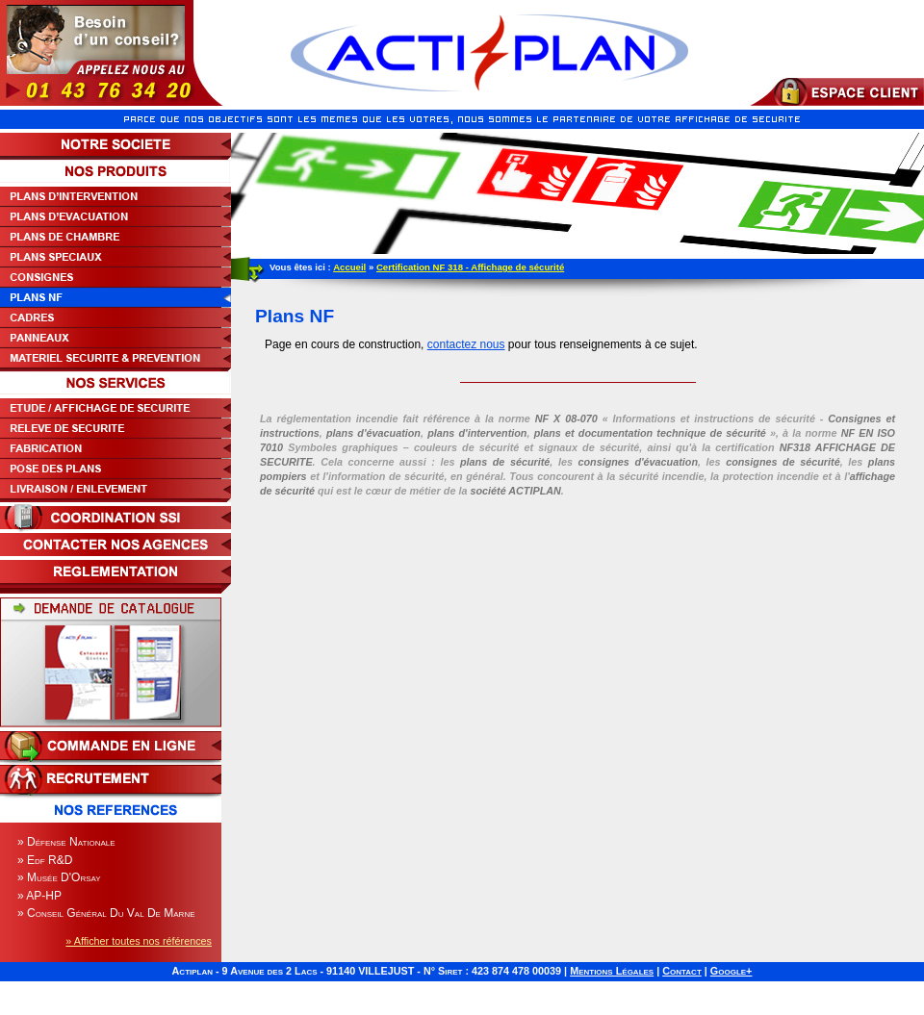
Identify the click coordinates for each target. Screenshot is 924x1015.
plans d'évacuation (373, 433)
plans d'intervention (476, 433)
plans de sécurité (505, 462)
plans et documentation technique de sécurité (650, 433)
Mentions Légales (612, 971)
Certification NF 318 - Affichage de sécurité (470, 267)
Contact (682, 971)
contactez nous (466, 344)
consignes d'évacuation (638, 462)
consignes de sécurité (783, 462)
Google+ (731, 971)
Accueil (349, 267)
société (515, 490)
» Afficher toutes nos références (138, 941)
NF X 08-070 (566, 418)
